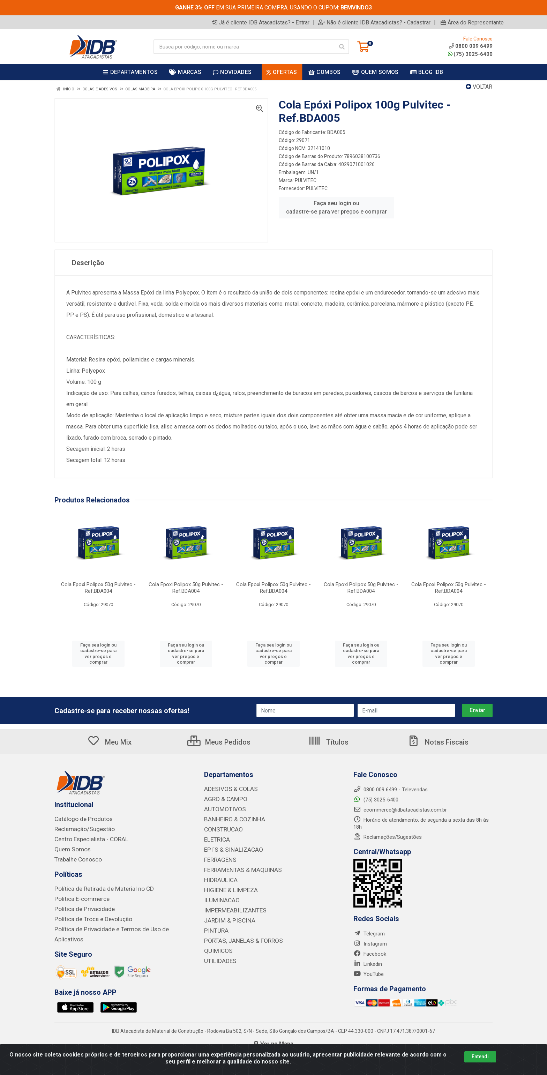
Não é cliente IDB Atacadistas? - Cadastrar (374, 22)
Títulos (328, 742)
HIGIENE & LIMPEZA (227, 886)
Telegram (369, 934)
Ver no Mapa (273, 1040)
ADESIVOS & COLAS (227, 789)
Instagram (370, 944)
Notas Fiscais (438, 742)
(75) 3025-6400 (470, 54)
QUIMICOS (216, 945)
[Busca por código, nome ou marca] (244, 46)
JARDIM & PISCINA (226, 916)
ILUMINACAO (219, 896)
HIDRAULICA (218, 877)
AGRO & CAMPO (223, 799)
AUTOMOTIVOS (222, 808)
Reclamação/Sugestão (80, 829)
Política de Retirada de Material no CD (97, 887)
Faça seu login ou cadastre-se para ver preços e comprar (336, 207)
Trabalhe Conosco (75, 858)
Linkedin (367, 964)
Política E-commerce (78, 897)
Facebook (369, 954)
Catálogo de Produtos (79, 819)
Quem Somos (70, 848)
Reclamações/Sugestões (387, 837)
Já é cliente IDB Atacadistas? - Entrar (260, 22)
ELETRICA (215, 838)
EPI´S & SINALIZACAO (230, 847)
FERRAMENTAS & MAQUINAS (237, 867)
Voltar (479, 86)
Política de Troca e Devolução (88, 916)
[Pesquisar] (342, 46)
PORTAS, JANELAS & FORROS (238, 935)
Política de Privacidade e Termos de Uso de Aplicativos (117, 926)
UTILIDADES (218, 955)
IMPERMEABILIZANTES (230, 906)
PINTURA (214, 926)
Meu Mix (109, 742)
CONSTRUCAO (221, 828)
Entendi (480, 1056)
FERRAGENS (218, 857)
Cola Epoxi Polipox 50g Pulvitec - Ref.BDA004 (98, 587)
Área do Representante (472, 22)
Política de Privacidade (80, 906)
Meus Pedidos (218, 742)
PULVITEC (305, 180)
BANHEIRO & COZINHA (230, 818)
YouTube (368, 974)
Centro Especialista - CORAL (87, 838)
